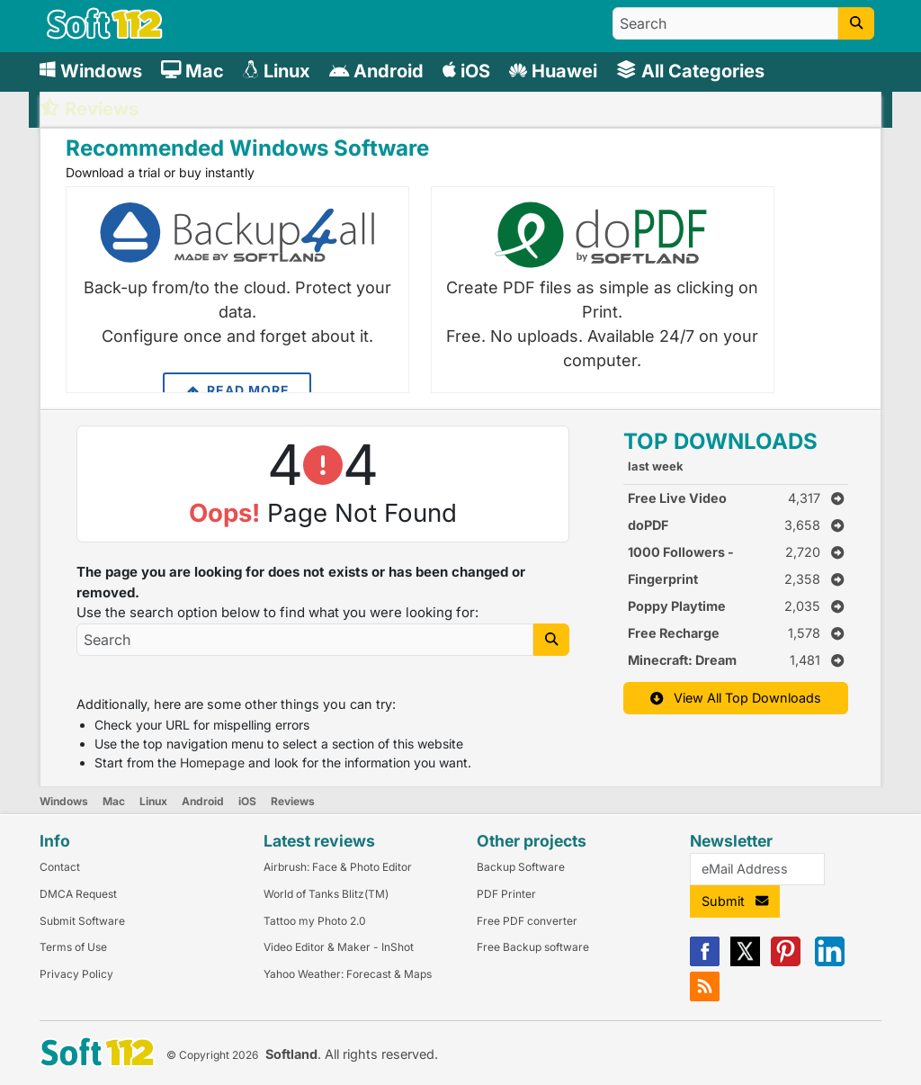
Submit (735, 901)
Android (203, 801)
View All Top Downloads (735, 697)
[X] (745, 962)
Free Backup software (533, 947)
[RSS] (705, 997)
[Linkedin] (830, 962)
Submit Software (82, 921)
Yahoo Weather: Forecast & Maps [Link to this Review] (348, 974)
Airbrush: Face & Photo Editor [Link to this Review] (338, 867)
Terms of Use (73, 947)
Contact (60, 867)
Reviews (293, 801)
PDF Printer (506, 894)
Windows (64, 801)
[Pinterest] (785, 962)
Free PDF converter (527, 921)
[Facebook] (705, 962)
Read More (237, 390)
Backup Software (521, 867)
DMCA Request (78, 894)
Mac (114, 801)
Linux (153, 801)
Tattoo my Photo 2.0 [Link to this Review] (315, 921)
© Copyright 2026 (212, 1055)
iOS (247, 801)
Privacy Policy (76, 974)
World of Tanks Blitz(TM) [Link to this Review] (326, 894)
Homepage (212, 762)
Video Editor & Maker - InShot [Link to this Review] (339, 947)
